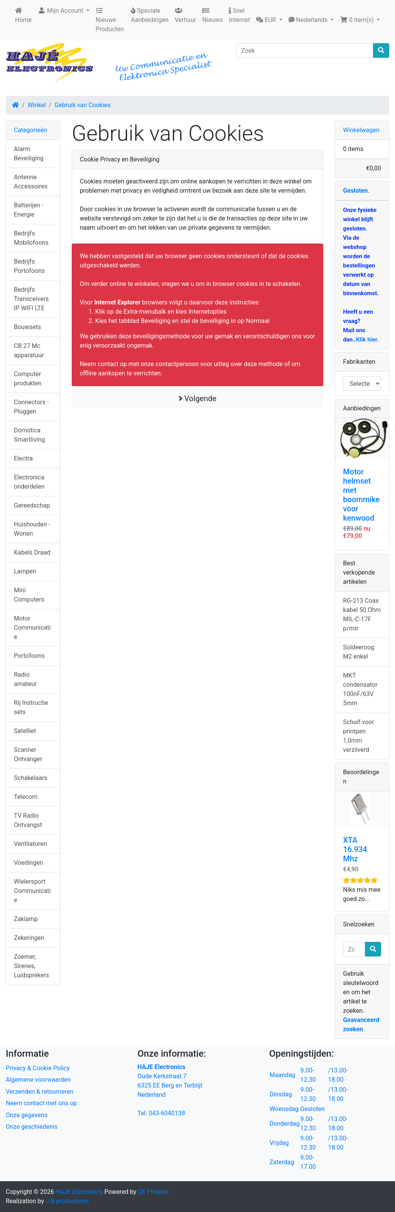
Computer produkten (28, 378)
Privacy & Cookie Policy (38, 1068)
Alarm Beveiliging (29, 153)
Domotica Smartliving (29, 435)
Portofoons (29, 655)
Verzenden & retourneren (39, 1091)
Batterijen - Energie (28, 210)
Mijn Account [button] (61, 10)
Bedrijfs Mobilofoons (31, 238)
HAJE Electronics (79, 1191)
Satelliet (25, 731)
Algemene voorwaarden (38, 1079)
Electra (23, 458)
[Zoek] (304, 50)
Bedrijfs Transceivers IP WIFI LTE (31, 299)
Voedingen (28, 862)
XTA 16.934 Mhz (355, 849)
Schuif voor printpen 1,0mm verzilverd (358, 735)
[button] (269, 20)
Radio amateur (25, 679)
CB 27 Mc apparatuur (29, 350)
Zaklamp (26, 919)
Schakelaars (30, 778)
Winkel (37, 105)
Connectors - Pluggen (31, 406)
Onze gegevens (26, 1115)
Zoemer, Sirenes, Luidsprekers (31, 966)
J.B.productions (67, 1201)
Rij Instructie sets (31, 707)
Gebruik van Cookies (82, 105)
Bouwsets (27, 327)
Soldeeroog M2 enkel (358, 652)
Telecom (25, 796)
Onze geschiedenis (31, 1126)
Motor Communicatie (32, 627)
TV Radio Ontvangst (28, 820)
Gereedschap (32, 505)
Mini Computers (29, 595)
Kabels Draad (32, 552)
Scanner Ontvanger (28, 754)
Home (23, 15)
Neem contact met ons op (41, 1103)
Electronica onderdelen (29, 482)
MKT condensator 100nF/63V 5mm (360, 689)
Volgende (197, 398)
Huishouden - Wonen (32, 529)
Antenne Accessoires (30, 181)
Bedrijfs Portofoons (29, 266)
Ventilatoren (30, 843)
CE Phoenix (153, 1191)
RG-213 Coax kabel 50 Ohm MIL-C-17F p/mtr (362, 614)
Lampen (25, 571)
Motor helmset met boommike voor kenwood (361, 495)
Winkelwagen (361, 130)
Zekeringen (29, 937)
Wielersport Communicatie (32, 891)
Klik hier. (367, 339)
